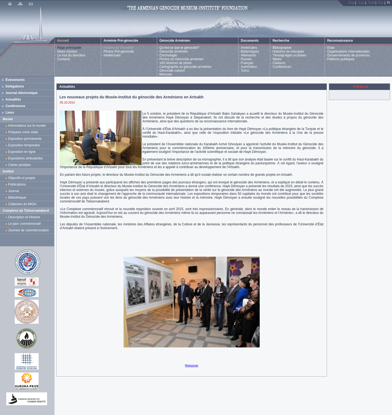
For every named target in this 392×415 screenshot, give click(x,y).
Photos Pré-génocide (118, 51)
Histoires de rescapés (288, 51)
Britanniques (250, 51)
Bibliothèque (17, 197)
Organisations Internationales (348, 51)
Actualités (13, 99)
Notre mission (67, 51)
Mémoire (166, 74)
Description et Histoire (24, 217)
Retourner (191, 365)
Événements (15, 80)
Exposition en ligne (22, 152)
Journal (14, 191)
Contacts (63, 59)
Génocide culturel (172, 70)
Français (247, 63)
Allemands (248, 55)
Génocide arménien (174, 51)
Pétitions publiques (341, 59)
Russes (246, 59)
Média (276, 59)
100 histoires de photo (176, 63)
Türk (371, 3)
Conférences (281, 67)
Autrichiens (249, 67)
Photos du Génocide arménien (182, 59)
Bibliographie (281, 48)
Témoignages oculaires (289, 55)
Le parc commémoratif (24, 224)
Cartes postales (20, 165)
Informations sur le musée (27, 126)
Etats (331, 48)
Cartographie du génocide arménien (186, 67)
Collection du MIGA (22, 204)
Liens (9, 112)
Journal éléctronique (21, 93)
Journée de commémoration (28, 230)
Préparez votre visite (23, 132)
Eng (351, 3)
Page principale (69, 48)
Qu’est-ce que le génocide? (179, 48)
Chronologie (168, 55)
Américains (249, 48)
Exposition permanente (25, 139)
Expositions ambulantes (26, 158)
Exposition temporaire (24, 145)
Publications (17, 184)
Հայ (361, 3)
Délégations (14, 86)
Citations (278, 63)
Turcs (245, 70)
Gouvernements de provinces (348, 55)
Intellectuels (112, 55)
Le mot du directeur (71, 55)
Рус (381, 3)
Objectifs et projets (21, 178)
